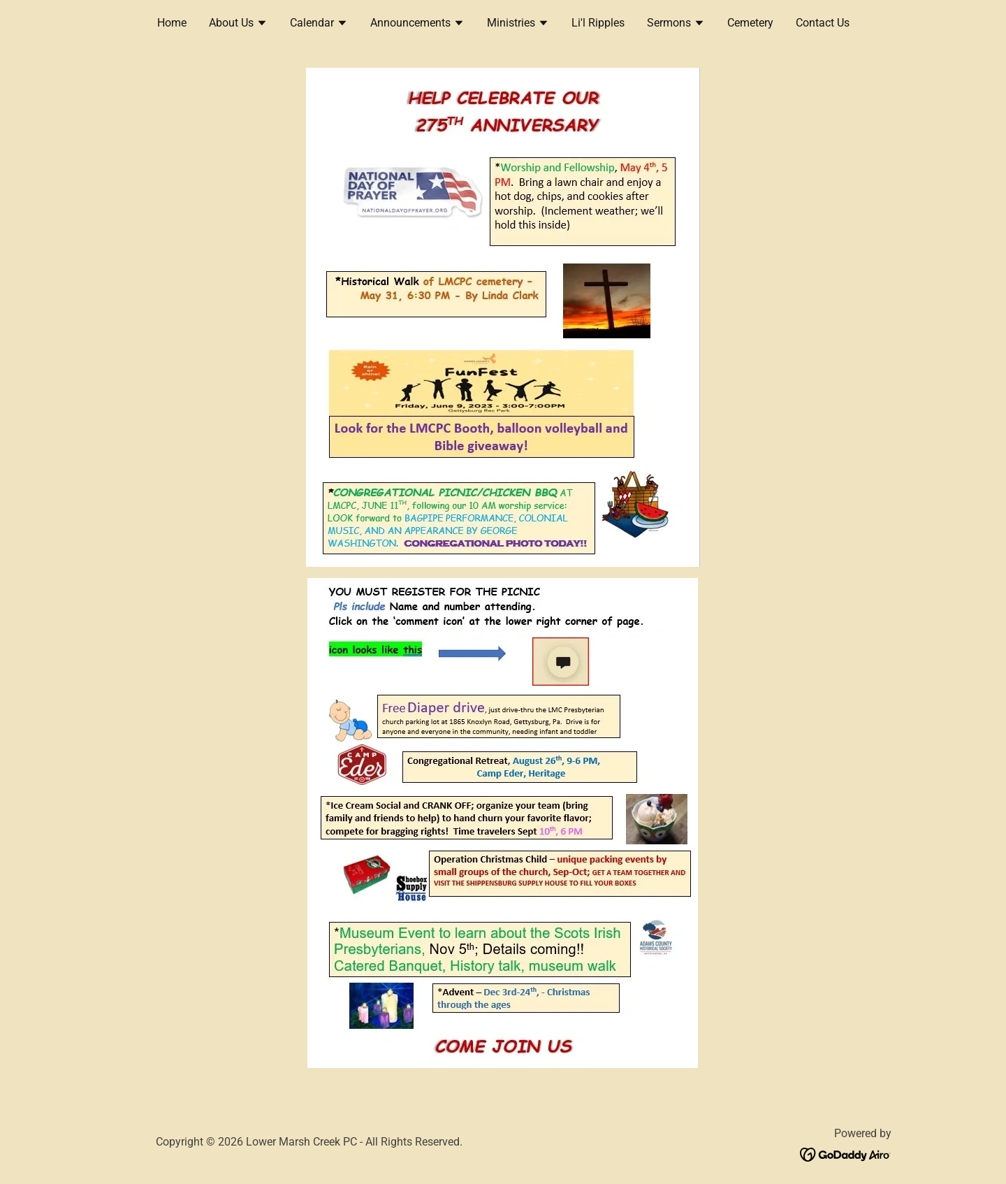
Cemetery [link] (750, 22)
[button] (238, 24)
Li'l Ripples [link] (598, 22)
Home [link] (172, 22)
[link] (845, 1153)
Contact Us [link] (823, 22)
